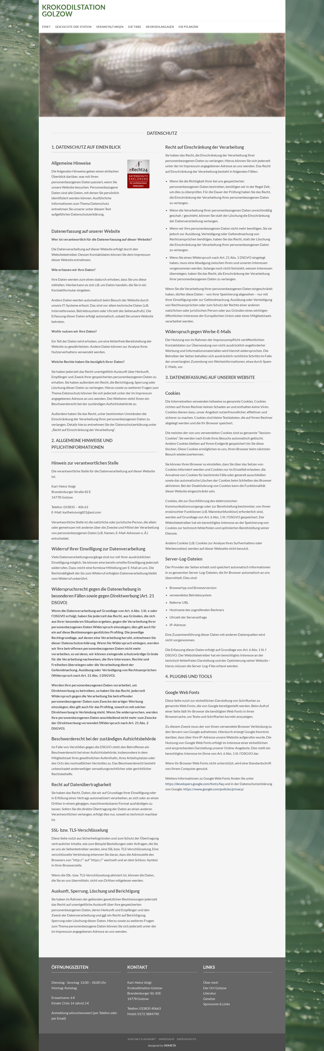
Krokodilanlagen (160, 26)
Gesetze (209, 999)
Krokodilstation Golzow (69, 10)
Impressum (166, 1039)
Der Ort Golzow (214, 988)
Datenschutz (186, 1039)
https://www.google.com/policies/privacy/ (213, 789)
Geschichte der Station (73, 26)
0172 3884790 (148, 1014)
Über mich (210, 982)
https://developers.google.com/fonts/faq (194, 784)
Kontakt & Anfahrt (142, 1039)
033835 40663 (150, 1008)
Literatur (209, 993)
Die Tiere (134, 26)
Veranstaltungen (110, 26)
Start (46, 26)
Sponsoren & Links (216, 1004)
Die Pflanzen (188, 26)
